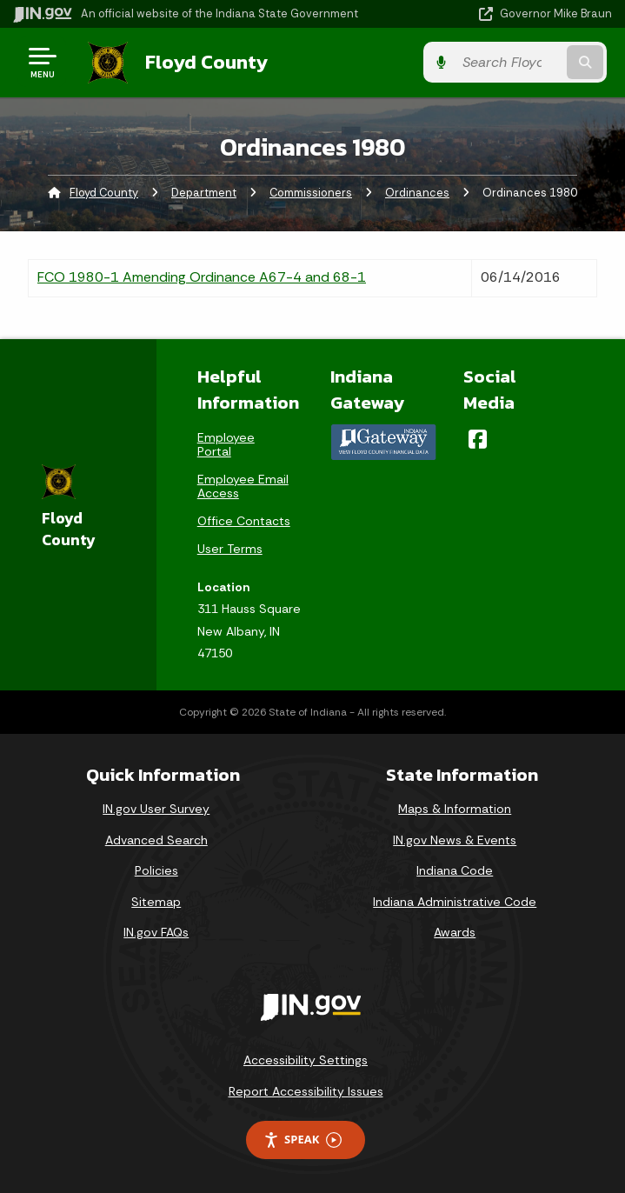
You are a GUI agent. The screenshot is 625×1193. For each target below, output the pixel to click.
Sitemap (156, 901)
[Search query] (525, 62)
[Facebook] (478, 438)
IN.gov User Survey (156, 808)
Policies (156, 869)
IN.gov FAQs (156, 932)
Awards (454, 932)
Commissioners (310, 191)
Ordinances (417, 191)
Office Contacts (243, 520)
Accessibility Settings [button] (305, 1059)
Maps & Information (454, 808)
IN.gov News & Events (454, 839)
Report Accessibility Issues (306, 1090)
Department (203, 191)
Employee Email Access (243, 485)
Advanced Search (156, 839)
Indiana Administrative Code (454, 901)
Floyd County (201, 62)
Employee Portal (226, 443)
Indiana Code (454, 869)
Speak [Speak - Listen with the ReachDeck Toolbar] (302, 1139)
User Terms (230, 548)
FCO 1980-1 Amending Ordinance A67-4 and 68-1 (201, 276)
